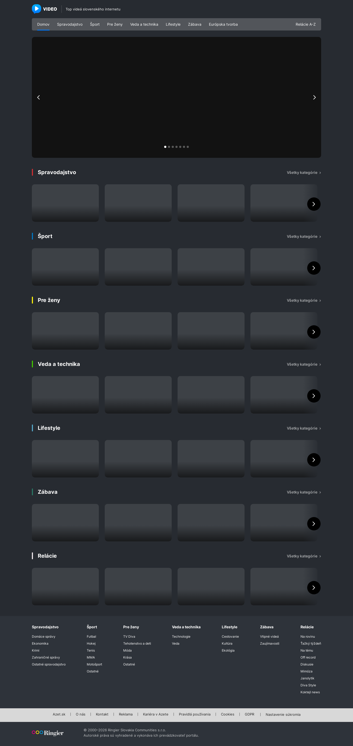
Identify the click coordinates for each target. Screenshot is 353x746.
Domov (43, 24)
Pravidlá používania (195, 714)
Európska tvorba (223, 24)
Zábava (194, 24)
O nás (80, 714)
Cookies (227, 714)
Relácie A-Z (306, 24)
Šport (95, 24)
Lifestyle (173, 24)
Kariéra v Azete (155, 714)
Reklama (126, 714)
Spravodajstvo (69, 24)
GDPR (249, 714)
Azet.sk (59, 714)
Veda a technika (144, 24)
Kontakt (102, 714)
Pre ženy (115, 24)
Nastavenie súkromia (283, 715)
